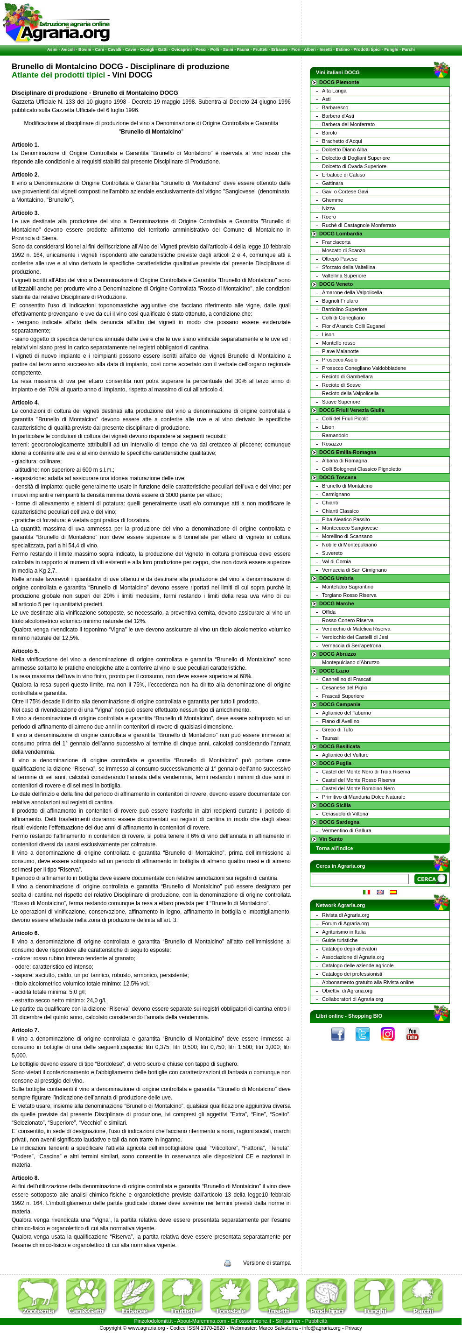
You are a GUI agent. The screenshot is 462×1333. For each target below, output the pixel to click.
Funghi (391, 49)
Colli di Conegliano (343, 317)
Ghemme (332, 200)
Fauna (243, 49)
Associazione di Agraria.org (353, 957)
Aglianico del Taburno (346, 713)
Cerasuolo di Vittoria (345, 813)
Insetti (326, 49)
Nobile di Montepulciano (349, 544)
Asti (326, 99)
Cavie (130, 49)
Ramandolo (335, 435)
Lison (328, 334)
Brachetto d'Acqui (342, 141)
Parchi (408, 49)
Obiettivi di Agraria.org (347, 990)
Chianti (330, 502)
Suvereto (332, 553)
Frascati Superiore (343, 696)
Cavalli (114, 49)
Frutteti (260, 49)
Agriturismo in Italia (344, 932)
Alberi (310, 49)
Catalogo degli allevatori (349, 948)
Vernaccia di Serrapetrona (351, 645)
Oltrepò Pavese (339, 259)
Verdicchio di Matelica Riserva (356, 628)
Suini (228, 49)
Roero (329, 217)
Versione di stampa (267, 1263)
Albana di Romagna (344, 460)
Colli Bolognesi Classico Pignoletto (361, 469)
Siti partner (288, 1321)
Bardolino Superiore (344, 309)
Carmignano (336, 494)
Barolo (329, 132)
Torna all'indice (334, 848)
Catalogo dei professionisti (352, 974)
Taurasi (330, 738)
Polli (214, 49)
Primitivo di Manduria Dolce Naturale (364, 797)
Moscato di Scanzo (343, 250)
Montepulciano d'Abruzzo (350, 662)
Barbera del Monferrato (348, 124)
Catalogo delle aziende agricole (358, 965)
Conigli (147, 49)
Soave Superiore (341, 401)
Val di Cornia (336, 561)
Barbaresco (335, 107)
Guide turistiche (339, 940)
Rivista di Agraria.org (346, 915)
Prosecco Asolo (339, 359)
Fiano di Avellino (340, 721)
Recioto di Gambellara (347, 376)
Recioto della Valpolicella (350, 393)
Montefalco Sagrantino (347, 586)
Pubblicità (316, 1321)
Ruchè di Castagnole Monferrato (359, 225)
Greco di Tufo (337, 729)
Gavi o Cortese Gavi (345, 191)
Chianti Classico (340, 511)
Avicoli (68, 49)
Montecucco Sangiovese (350, 528)
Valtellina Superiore (344, 275)
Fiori (296, 49)
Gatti (163, 49)
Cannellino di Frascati (346, 679)
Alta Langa (334, 90)
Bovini (84, 49)
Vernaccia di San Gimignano (354, 570)
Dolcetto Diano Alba (344, 149)
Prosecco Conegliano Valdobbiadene (364, 368)
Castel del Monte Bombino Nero (358, 788)
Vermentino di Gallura (346, 830)
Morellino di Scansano (347, 536)
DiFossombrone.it (251, 1321)
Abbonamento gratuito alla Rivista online (368, 982)
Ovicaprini (181, 49)
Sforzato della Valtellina (348, 267)
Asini (52, 49)
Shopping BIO (365, 1016)
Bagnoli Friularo (340, 301)
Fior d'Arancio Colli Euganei (353, 326)
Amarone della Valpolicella (352, 292)
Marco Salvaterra (278, 1328)
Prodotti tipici (366, 49)
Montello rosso (339, 343)
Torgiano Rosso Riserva (349, 595)
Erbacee (279, 49)
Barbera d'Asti (338, 116)
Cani (99, 49)
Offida (329, 612)
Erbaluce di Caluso (343, 174)
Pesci (201, 49)
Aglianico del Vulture (345, 755)
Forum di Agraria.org (345, 923)
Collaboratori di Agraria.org (352, 999)
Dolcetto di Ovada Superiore (354, 166)
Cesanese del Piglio (344, 687)
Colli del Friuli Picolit (345, 418)
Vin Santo (331, 839)
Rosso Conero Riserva (348, 620)
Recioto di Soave (341, 385)
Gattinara (332, 183)
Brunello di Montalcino (347, 486)
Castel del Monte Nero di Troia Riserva (366, 771)
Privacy (353, 1328)
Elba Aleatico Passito (346, 519)
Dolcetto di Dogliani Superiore (356, 158)
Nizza (328, 208)
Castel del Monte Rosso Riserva (358, 780)
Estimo (343, 49)
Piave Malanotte (340, 351)
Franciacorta (336, 242)
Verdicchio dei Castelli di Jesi (355, 637)
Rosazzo (332, 444)
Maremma (204, 1321)
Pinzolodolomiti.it (153, 1321)
